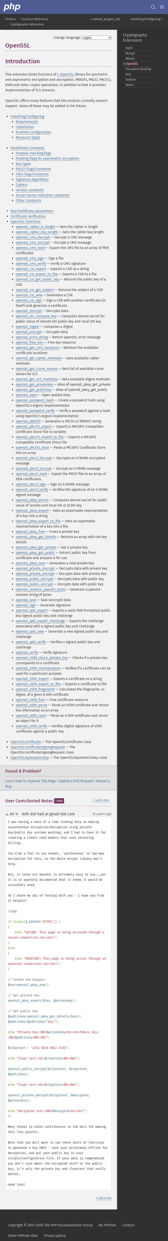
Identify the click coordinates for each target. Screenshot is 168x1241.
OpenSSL (132, 64)
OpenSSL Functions (25, 221)
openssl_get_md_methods (36, 379)
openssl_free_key (29, 342)
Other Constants (28, 200)
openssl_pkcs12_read (32, 447)
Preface (10, 19)
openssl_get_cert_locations (37, 348)
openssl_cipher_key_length (37, 232)
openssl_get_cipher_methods (39, 358)
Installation (25, 127)
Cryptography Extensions (27, 24)
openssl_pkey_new (30, 563)
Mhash (130, 58)
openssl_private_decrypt (35, 568)
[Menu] (162, 7)
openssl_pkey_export (32, 510)
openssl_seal (26, 600)
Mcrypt (130, 53)
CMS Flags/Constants (32, 174)
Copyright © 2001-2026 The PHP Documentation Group (50, 1225)
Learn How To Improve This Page (30, 781)
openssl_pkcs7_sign (31, 484)
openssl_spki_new (30, 631)
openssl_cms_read (30, 248)
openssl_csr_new (29, 295)
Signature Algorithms (32, 179)
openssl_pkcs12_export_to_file (40, 437)
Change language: (67, 37)
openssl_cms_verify (31, 263)
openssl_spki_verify (31, 642)
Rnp (128, 74)
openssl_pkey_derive (32, 500)
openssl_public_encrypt (34, 584)
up (8, 814)
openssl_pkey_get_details (36, 537)
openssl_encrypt (29, 332)
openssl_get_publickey (33, 390)
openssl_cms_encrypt (33, 242)
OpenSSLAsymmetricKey (29, 758)
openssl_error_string (32, 337)
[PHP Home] (12, 7)
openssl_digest (27, 327)
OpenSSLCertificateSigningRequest (37, 747)
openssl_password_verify (35, 411)
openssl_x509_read (31, 715)
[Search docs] (153, 7)
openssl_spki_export (32, 610)
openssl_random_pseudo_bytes (41, 589)
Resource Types (28, 137)
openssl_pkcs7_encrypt (34, 468)
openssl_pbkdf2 (28, 421)
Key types (23, 164)
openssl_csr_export (31, 269)
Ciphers (21, 185)
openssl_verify (27, 652)
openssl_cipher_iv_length (35, 227)
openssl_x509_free (30, 700)
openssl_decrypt (29, 311)
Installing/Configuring (27, 116)
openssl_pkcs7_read (31, 474)
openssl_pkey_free (30, 532)
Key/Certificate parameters (31, 211)
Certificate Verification (28, 216)
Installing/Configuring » (146, 19)
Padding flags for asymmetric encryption (47, 158)
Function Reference (35, 19)
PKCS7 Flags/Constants (33, 169)
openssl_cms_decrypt (33, 237)
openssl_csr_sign (29, 300)
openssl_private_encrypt (35, 574)
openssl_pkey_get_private (36, 547)
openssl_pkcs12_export (34, 426)
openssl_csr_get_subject (35, 290)
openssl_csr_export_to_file (37, 274)
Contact (128, 1225)
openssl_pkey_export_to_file (38, 521)
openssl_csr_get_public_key (37, 279)
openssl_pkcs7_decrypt (34, 458)
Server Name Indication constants (42, 195)
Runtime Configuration (33, 132)
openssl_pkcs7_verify (32, 489)
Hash (129, 48)
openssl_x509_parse (31, 705)
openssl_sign (26, 605)
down (16, 814)
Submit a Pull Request (76, 781)
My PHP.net (107, 1225)
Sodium (131, 79)
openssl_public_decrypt (34, 579)
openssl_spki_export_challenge (40, 621)
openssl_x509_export (32, 679)
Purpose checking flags (33, 153)
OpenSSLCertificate (25, 742)
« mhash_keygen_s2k (105, 19)
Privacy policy (55, 1236)
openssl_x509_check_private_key (42, 658)
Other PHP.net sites (23, 1236)
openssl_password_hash (35, 400)
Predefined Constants (27, 148)
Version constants (30, 190)
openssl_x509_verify (31, 726)
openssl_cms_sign (30, 258)
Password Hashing (138, 69)
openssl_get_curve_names (36, 369)
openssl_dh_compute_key (36, 316)
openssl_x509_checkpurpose (38, 668)
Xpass (130, 85)
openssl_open (26, 395)
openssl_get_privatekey (34, 384)
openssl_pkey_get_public (35, 553)
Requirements (27, 122)
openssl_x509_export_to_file (38, 684)
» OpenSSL (65, 74)
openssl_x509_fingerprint (35, 689)
